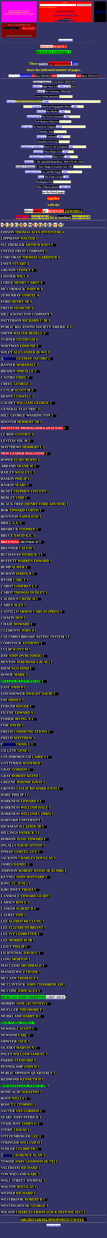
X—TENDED (28, 28)
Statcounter (100, 11)
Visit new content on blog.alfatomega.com (19, 35)
